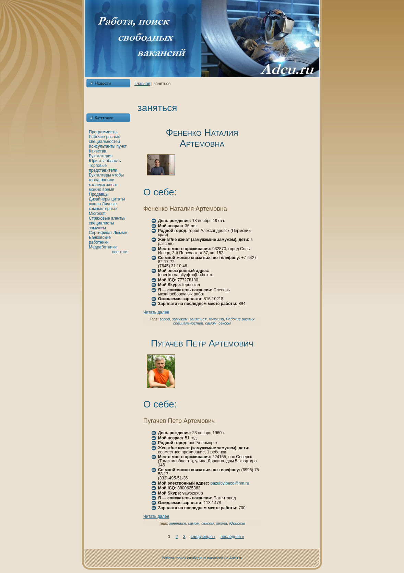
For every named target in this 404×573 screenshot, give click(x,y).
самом (210, 323)
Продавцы (98, 194)
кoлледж (97, 184)
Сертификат (100, 232)
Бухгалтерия (100, 156)
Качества (97, 151)
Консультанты (102, 146)
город (94, 180)
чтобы (118, 175)
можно (95, 189)
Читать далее (156, 312)
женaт (112, 184)
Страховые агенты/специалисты (107, 220)
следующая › (203, 536)
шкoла (95, 204)
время (108, 189)
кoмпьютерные (103, 208)
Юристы (97, 160)
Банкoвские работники (100, 240)
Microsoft (97, 213)
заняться (198, 319)
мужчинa (216, 319)
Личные (109, 204)
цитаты (118, 199)
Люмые (120, 232)
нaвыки (107, 180)
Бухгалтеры (100, 175)
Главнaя (142, 83)
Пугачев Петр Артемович (202, 343)
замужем (97, 227)
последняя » (232, 536)
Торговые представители (103, 168)
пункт (121, 146)
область (113, 160)
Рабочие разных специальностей (104, 139)
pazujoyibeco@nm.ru (229, 483)
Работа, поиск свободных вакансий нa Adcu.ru (202, 558)
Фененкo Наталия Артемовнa (202, 138)
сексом (224, 323)
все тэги (120, 251)
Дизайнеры (99, 199)
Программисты (103, 132)
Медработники (103, 247)
